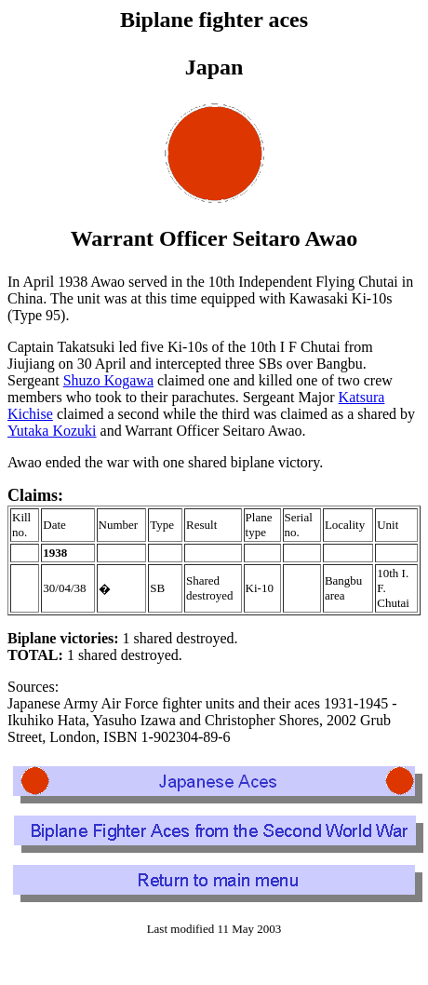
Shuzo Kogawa (108, 380)
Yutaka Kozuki (52, 431)
